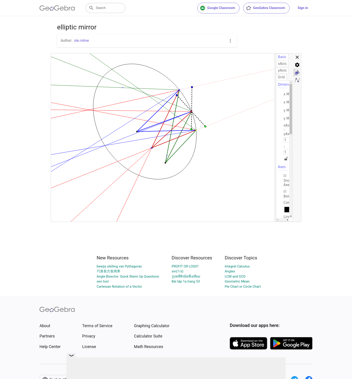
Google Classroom (217, 8)
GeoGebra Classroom (265, 8)
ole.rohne (81, 40)
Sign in (303, 8)
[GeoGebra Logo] (57, 8)
